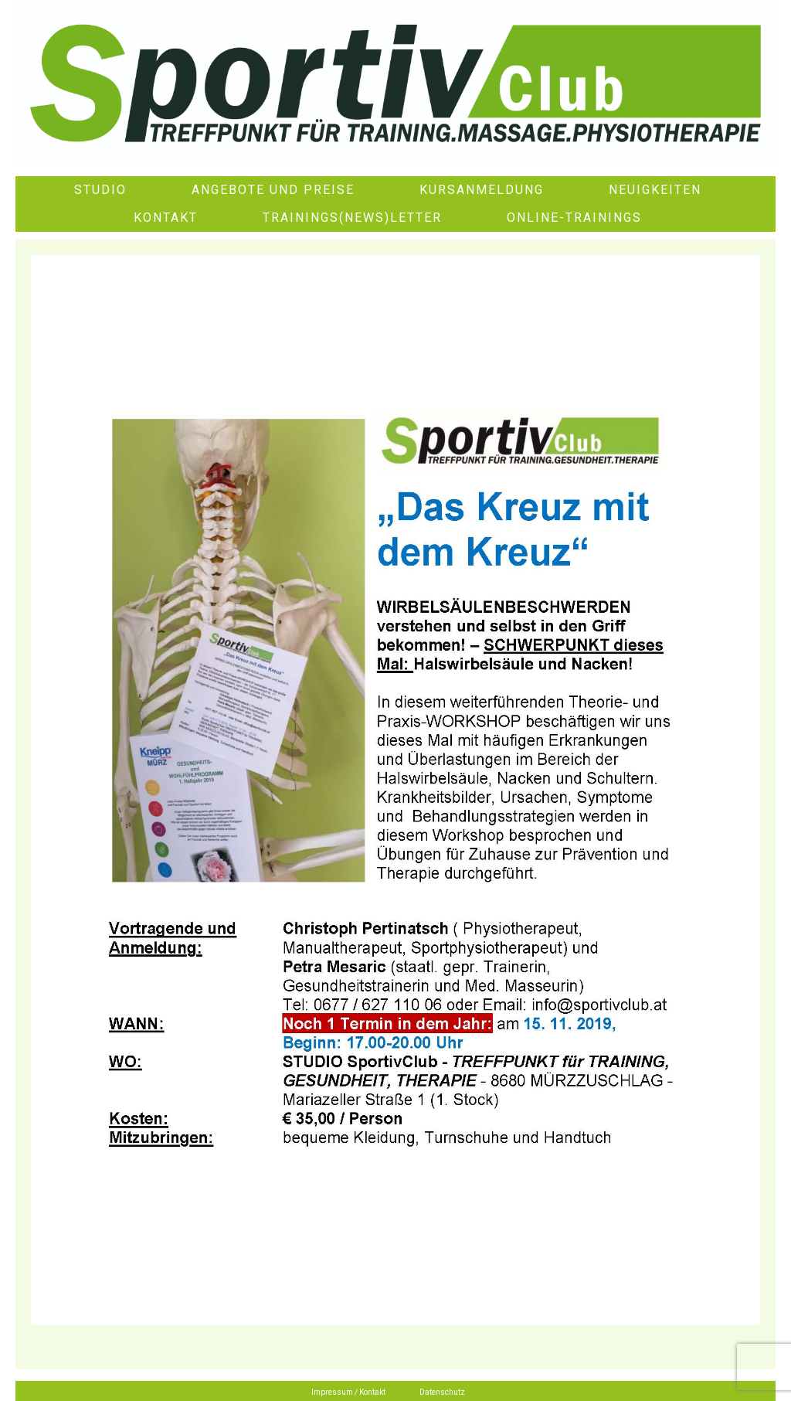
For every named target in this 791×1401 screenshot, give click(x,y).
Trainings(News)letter (352, 217)
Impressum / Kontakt (348, 1392)
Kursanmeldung (481, 189)
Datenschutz (442, 1392)
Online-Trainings (574, 217)
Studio (100, 189)
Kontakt (166, 217)
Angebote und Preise (273, 189)
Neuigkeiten (655, 189)
